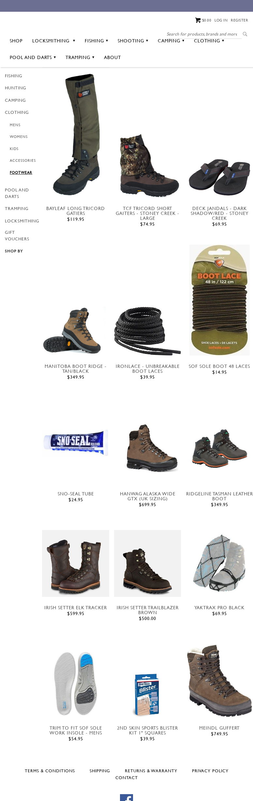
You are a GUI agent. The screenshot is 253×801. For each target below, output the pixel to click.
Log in (221, 20)
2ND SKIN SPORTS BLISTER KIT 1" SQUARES (147, 756)
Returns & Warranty (151, 796)
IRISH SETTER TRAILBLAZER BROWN (148, 635)
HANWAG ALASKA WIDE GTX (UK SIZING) (147, 521)
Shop (16, 65)
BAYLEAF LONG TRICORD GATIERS (75, 236)
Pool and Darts (33, 82)
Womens (19, 162)
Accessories (23, 186)
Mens (15, 150)
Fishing (96, 65)
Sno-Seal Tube (76, 518)
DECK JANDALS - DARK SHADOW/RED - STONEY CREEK (219, 238)
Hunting (15, 113)
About (112, 82)
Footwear (21, 197)
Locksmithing (53, 65)
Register (239, 20)
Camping (171, 65)
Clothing (209, 65)
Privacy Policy (210, 796)
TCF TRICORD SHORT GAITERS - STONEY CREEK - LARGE (147, 238)
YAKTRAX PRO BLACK (219, 632)
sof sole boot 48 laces (219, 391)
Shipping (100, 796)
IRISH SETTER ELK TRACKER (75, 632)
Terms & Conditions (50, 796)
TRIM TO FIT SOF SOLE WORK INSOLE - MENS (76, 756)
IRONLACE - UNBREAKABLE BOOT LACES (148, 394)
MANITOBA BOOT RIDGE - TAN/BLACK (76, 394)
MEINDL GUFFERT (219, 753)
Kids (14, 173)
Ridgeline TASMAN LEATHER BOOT (219, 521)
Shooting (133, 65)
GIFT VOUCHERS (17, 261)
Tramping (80, 82)
